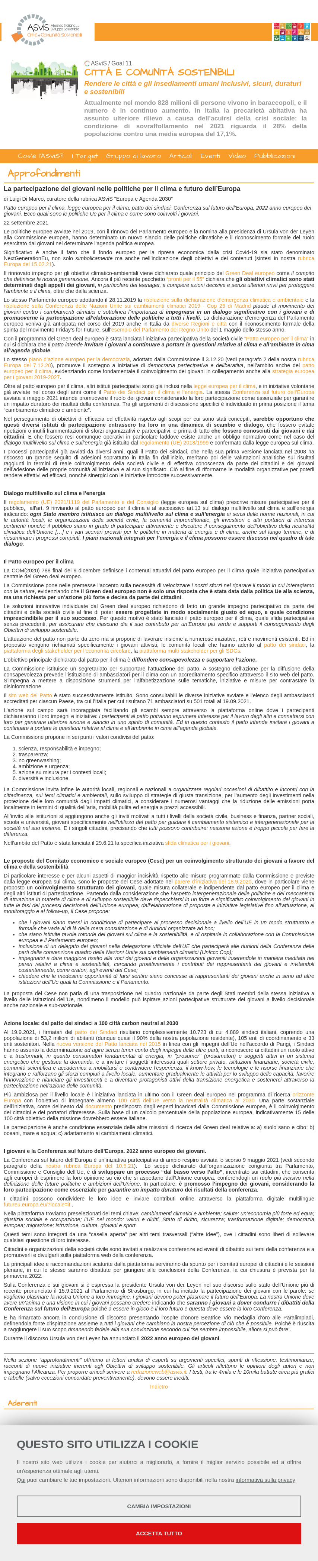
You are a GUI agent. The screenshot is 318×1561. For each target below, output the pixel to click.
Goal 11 (121, 63)
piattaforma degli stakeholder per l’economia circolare (67, 651)
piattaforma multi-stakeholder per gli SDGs (189, 651)
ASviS (99, 63)
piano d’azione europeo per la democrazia (79, 359)
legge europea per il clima (224, 386)
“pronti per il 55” (185, 279)
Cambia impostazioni (159, 1506)
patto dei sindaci (285, 645)
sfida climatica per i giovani (197, 843)
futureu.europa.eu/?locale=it (37, 1205)
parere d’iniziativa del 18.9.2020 (213, 882)
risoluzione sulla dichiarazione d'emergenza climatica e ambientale (223, 300)
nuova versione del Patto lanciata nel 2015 (109, 1044)
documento (98, 1106)
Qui (21, 1480)
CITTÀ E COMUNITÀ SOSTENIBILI (159, 73)
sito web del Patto (30, 695)
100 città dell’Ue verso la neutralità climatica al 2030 (186, 1100)
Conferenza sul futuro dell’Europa (273, 392)
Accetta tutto (159, 1533)
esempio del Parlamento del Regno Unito (160, 330)
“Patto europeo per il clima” (276, 339)
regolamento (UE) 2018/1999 (174, 443)
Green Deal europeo (249, 273)
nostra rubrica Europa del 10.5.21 (89, 1166)
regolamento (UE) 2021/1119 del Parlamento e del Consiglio (84, 502)
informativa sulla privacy (265, 1480)
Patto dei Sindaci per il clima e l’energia (153, 392)
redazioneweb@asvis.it (158, 1372)
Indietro (159, 1387)
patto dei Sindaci (96, 1032)
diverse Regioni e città (199, 324)
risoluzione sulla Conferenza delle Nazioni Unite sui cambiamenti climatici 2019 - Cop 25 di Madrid (127, 306)
